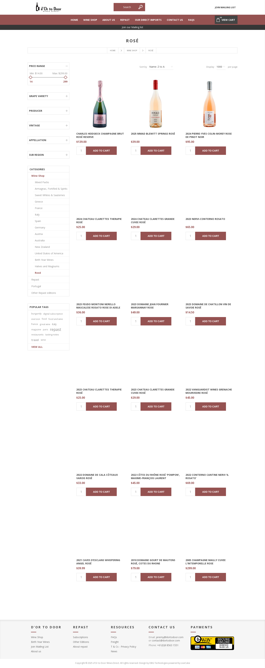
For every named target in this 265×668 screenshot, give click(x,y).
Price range (37, 66)
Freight (115, 642)
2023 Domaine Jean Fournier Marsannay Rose (149, 306)
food (44, 318)
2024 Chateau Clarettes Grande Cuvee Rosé (153, 220)
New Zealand (42, 247)
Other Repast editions (43, 293)
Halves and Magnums (47, 266)
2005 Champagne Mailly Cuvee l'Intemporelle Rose (206, 561)
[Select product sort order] (161, 67)
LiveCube (185, 663)
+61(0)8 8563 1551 (168, 645)
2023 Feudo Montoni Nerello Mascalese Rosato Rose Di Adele (98, 306)
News (114, 651)
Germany (40, 227)
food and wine (55, 319)
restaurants (37, 334)
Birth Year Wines (44, 259)
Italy (37, 214)
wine (43, 339)
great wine (45, 324)
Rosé (38, 272)
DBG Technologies (158, 663)
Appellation (37, 140)
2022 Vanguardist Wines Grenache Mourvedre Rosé (209, 391)
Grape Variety (38, 96)
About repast (80, 646)
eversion (35, 319)
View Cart (225, 18)
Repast (35, 279)
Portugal (36, 286)
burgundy (36, 313)
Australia (40, 240)
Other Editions (81, 642)
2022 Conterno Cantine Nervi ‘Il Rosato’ (207, 476)
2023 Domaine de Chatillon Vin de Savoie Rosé (208, 306)
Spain (38, 221)
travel (35, 340)
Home (113, 50)
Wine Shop (37, 175)
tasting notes (52, 334)
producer (35, 110)
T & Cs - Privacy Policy (123, 646)
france (34, 324)
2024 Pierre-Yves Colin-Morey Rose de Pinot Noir (209, 135)
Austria (39, 234)
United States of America (49, 253)
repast (55, 329)
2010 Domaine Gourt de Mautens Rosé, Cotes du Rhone (153, 561)
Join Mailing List (225, 7)
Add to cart (101, 150)
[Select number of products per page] (221, 67)
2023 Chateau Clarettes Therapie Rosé (99, 391)
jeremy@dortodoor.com (169, 637)
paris (45, 329)
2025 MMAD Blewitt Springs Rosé (153, 133)
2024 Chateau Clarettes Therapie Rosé (99, 220)
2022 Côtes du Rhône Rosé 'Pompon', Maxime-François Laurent (155, 476)
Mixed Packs (42, 182)
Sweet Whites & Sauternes (50, 195)
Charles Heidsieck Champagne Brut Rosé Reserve (100, 135)
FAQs (114, 637)
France (39, 208)
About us (36, 651)
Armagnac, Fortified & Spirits (51, 188)
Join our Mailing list (132, 27)
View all (37, 347)
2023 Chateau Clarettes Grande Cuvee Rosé (153, 391)
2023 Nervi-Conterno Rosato (205, 219)
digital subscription (53, 313)
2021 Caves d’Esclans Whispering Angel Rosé (98, 561)
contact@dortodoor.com (166, 640)
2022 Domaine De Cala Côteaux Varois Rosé (97, 476)
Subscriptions (80, 637)
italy (54, 324)
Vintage (34, 125)
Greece (39, 201)
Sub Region (36, 154)
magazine (36, 329)
